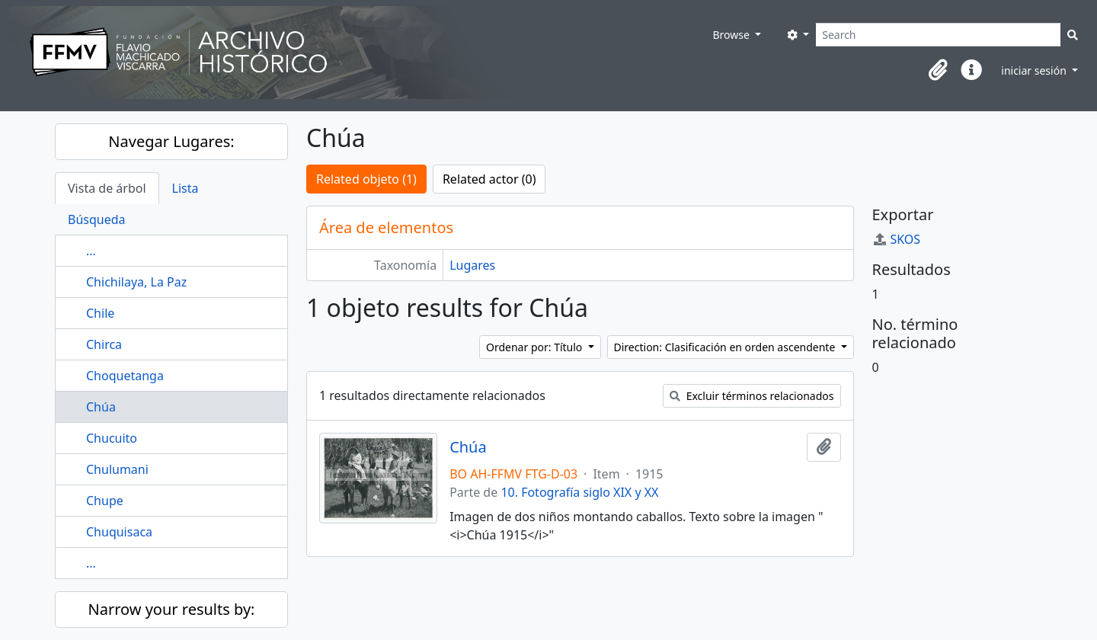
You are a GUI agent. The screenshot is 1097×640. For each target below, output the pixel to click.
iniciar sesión (1035, 70)
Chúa (101, 406)
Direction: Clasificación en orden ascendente (726, 347)
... (91, 250)
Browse (732, 34)
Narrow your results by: (171, 609)
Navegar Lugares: (171, 141)
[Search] (938, 34)
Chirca (104, 344)
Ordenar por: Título (535, 347)
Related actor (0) (489, 179)
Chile (100, 313)
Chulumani (117, 469)
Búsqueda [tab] (97, 219)
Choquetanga (125, 375)
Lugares (472, 265)
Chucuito (111, 438)
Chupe (104, 500)
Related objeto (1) (366, 179)
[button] (938, 70)
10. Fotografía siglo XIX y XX (579, 492)
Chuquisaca (119, 531)
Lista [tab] (185, 188)
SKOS (896, 239)
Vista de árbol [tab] (107, 188)
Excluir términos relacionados (751, 396)
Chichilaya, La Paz (136, 282)
